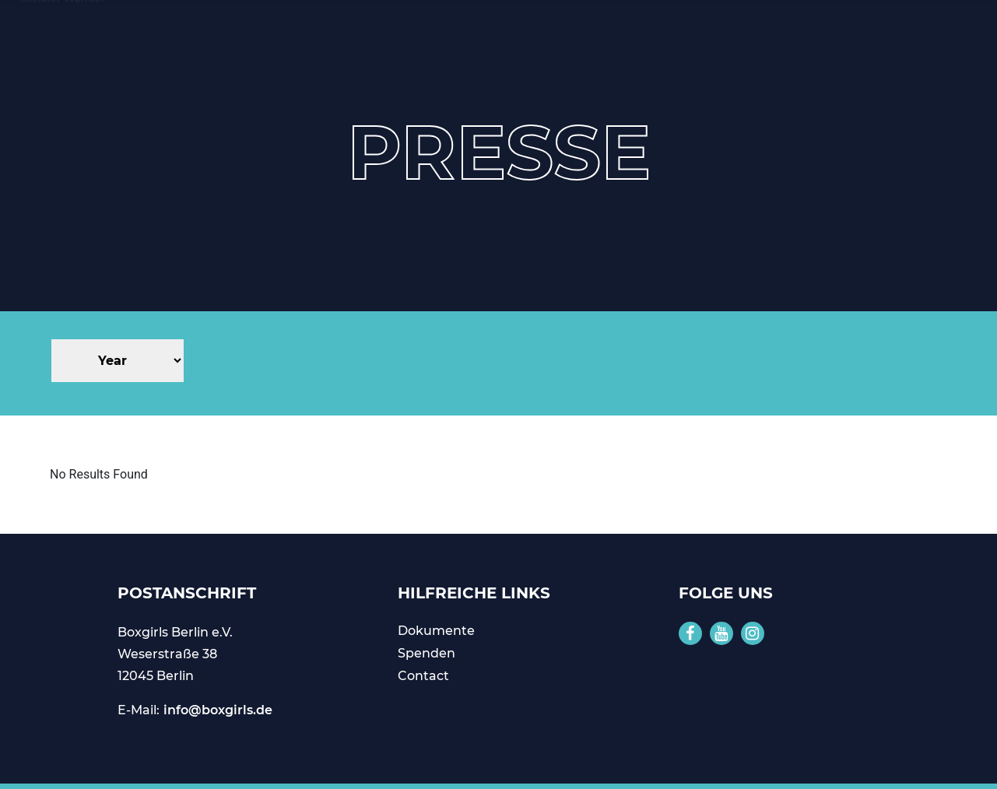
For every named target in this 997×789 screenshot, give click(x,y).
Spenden (426, 653)
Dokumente (436, 630)
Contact (423, 675)
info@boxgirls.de (217, 710)
